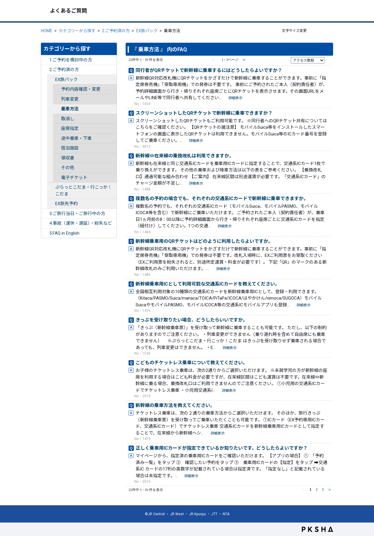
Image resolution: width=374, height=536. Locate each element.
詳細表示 (235, 98)
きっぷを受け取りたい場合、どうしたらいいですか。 (191, 320)
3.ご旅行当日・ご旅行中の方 (77, 213)
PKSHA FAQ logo (317, 529)
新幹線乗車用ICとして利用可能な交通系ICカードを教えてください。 (208, 284)
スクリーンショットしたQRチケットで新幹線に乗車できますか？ (204, 113)
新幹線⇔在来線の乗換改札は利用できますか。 (185, 156)
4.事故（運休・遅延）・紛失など (80, 223)
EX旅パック (146, 30)
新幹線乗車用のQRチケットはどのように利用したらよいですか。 (204, 241)
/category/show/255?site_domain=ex (45, 223)
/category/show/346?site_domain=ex (51, 187)
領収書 (67, 158)
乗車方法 (70, 108)
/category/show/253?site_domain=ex (45, 69)
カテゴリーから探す (77, 30)
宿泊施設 (70, 148)
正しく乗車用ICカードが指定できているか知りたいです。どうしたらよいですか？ (222, 448)
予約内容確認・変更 (81, 89)
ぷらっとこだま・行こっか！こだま (83, 191)
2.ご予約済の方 (116, 30)
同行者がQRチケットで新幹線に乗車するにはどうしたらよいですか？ (209, 70)
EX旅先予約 (66, 203)
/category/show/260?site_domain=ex (51, 203)
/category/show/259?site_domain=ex (51, 79)
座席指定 (70, 128)
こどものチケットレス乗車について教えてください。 (191, 362)
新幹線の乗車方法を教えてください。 (175, 405)
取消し (67, 118)
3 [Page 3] (323, 489)
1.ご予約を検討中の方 (70, 60)
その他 (67, 167)
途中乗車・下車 (76, 138)
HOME (46, 30)
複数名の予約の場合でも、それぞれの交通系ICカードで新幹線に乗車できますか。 (222, 198)
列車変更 (70, 99)
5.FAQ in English (64, 233)
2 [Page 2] (317, 489)
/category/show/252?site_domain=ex (45, 60)
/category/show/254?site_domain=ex (45, 213)
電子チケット (74, 177)
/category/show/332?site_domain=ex (45, 233)
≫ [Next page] (329, 489)
